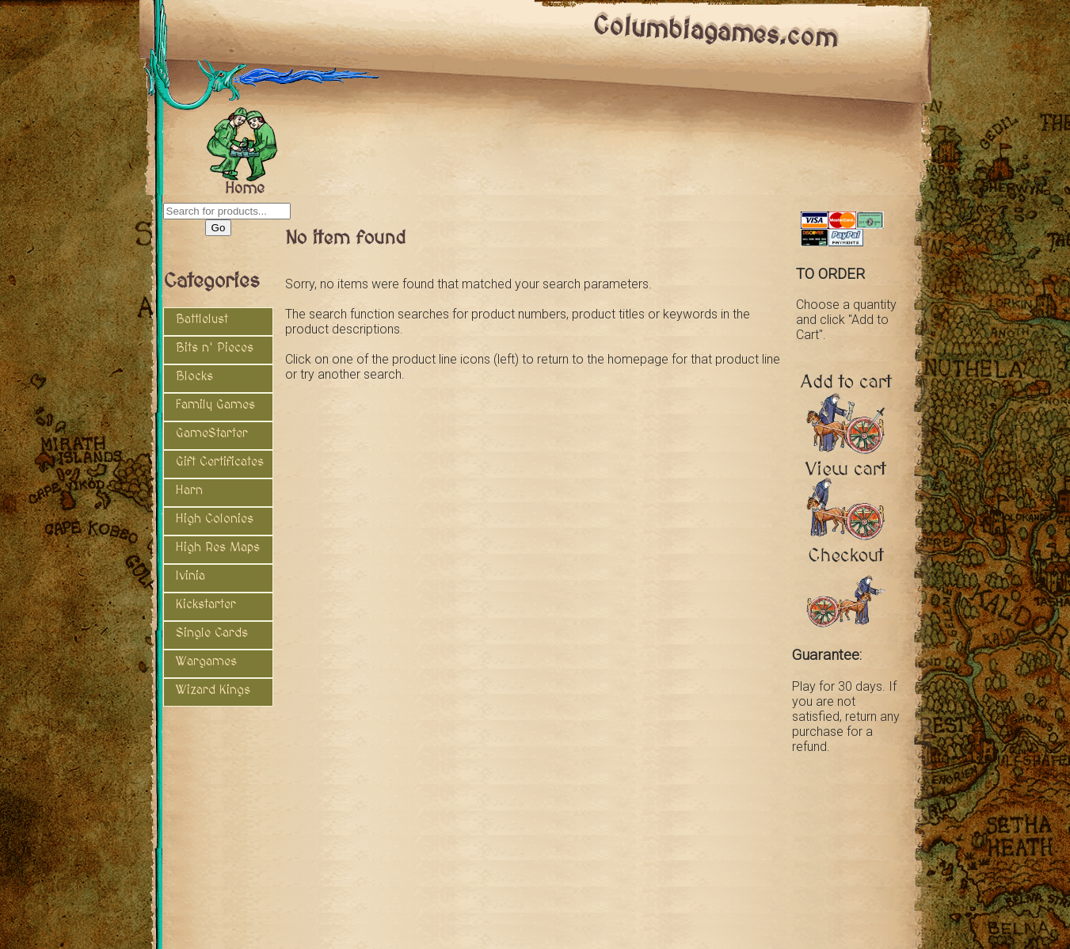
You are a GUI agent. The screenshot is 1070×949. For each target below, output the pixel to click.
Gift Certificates (220, 462)
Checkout (846, 561)
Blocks (194, 376)
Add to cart (846, 388)
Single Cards (212, 633)
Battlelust (202, 319)
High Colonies (214, 519)
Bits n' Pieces (214, 348)
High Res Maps (218, 547)
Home (245, 186)
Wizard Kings (213, 690)
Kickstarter (206, 604)
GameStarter (212, 433)
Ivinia (190, 576)
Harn (189, 490)
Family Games (215, 405)
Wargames (206, 661)
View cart (845, 475)
